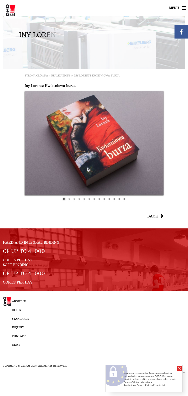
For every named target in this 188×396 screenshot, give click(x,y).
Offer (16, 310)
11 (114, 199)
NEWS (16, 344)
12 (119, 199)
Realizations (61, 75)
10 (109, 199)
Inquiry (18, 327)
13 (124, 199)
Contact (19, 336)
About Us (19, 301)
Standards (20, 318)
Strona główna (36, 75)
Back (152, 216)
